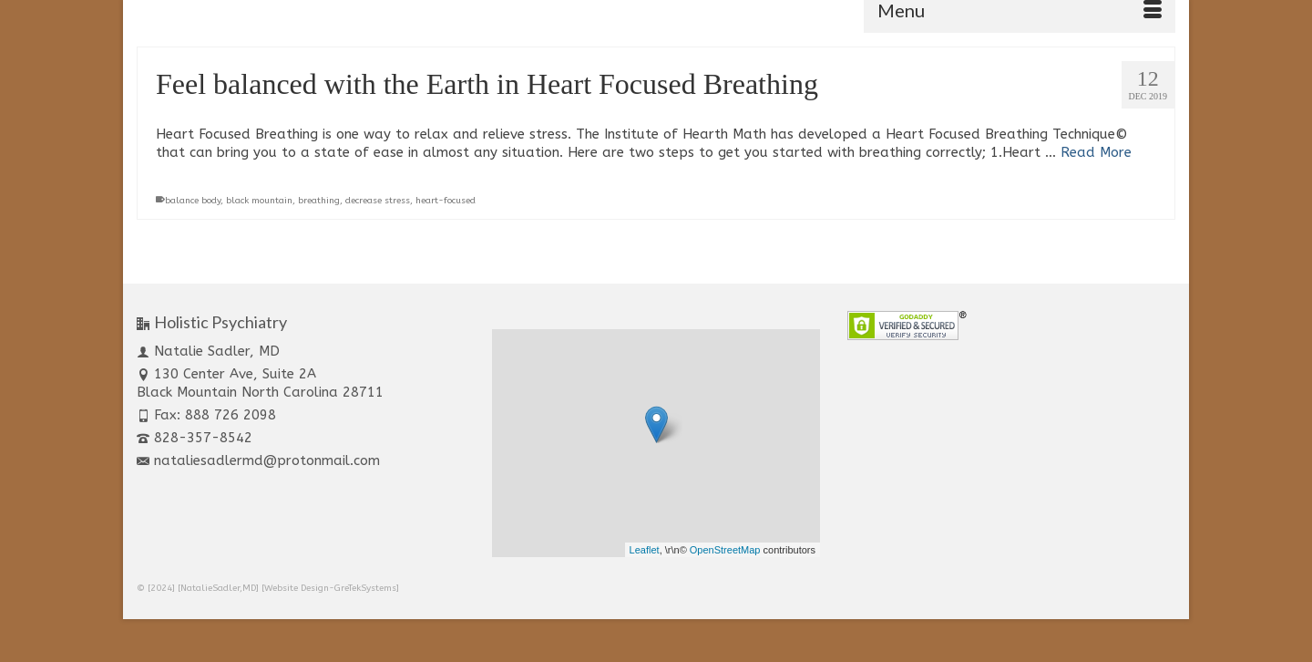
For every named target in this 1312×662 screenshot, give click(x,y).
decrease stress (377, 200)
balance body (192, 200)
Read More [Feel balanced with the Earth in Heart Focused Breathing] (1096, 152)
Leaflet (645, 549)
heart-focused (445, 200)
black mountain (259, 200)
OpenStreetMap (725, 549)
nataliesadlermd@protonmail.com (258, 460)
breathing (319, 200)
